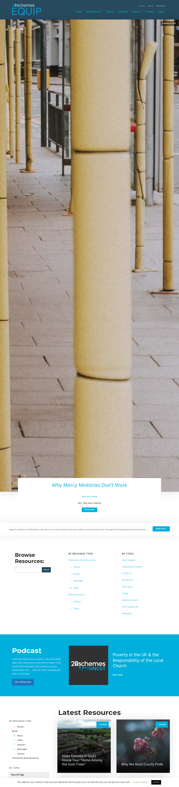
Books (77, 574)
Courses (142, 6)
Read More (89, 509)
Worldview (127, 580)
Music (110, 11)
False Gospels (128, 560)
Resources (94, 11)
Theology (126, 613)
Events (136, 11)
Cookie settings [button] (140, 782)
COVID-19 (126, 573)
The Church (127, 587)
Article (77, 567)
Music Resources (76, 595)
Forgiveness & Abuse (132, 567)
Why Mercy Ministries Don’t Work (89, 485)
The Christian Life (130, 607)
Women (123, 11)
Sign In (150, 6)
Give (160, 11)
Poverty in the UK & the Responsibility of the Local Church (138, 660)
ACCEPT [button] (156, 782)
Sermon (77, 602)
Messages (78, 581)
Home (78, 11)
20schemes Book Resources (82, 560)
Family (125, 594)
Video (76, 609)
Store (150, 11)
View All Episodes (22, 682)
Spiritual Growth (130, 600)
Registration (161, 6)
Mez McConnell (89, 497)
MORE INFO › (161, 528)
